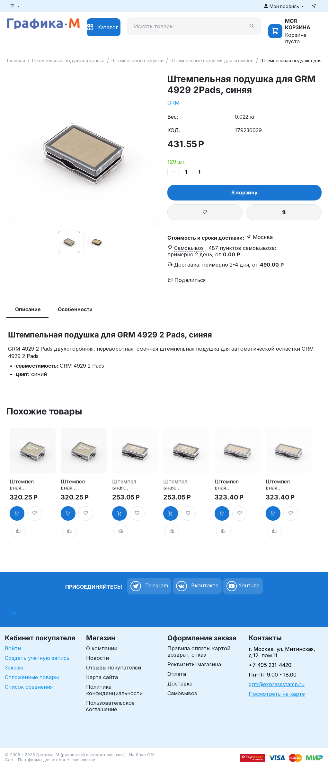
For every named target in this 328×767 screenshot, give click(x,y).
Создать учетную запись (37, 658)
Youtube (243, 586)
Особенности (75, 309)
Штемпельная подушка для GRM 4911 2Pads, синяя (175, 485)
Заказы (14, 667)
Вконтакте (197, 586)
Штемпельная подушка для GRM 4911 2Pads (124, 485)
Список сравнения (29, 687)
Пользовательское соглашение (110, 706)
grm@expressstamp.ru (277, 684)
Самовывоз (182, 693)
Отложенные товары (32, 677)
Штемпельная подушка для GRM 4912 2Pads (227, 485)
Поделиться (187, 280)
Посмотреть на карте (277, 694)
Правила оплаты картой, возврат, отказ (199, 651)
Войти (13, 648)
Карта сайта (102, 677)
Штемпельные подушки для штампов (212, 60)
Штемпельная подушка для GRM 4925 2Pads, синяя (73, 485)
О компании (101, 648)
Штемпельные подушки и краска (68, 60)
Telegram (149, 586)
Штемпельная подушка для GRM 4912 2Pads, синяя (278, 485)
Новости (97, 658)
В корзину (244, 192)
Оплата (176, 674)
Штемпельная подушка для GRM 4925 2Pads (22, 485)
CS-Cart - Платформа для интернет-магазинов (80, 757)
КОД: (173, 130)
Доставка (179, 683)
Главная (16, 60)
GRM (173, 102)
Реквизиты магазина (194, 664)
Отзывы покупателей (113, 667)
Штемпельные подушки (137, 60)
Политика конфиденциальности (114, 690)
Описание (28, 309)
